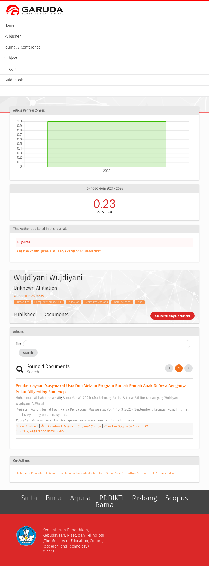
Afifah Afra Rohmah (29, 473)
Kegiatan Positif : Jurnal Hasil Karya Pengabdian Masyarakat (59, 251)
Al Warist (51, 473)
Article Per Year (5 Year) (29, 110)
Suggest (11, 69)
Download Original (58, 426)
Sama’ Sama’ (114, 473)
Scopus (176, 498)
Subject (10, 58)
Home (9, 25)
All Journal (24, 242)
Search (28, 352)
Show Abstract (27, 426)
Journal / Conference (22, 47)
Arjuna (80, 498)
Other (140, 302)
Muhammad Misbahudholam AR (81, 473)
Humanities (22, 302)
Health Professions (96, 302)
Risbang (144, 498)
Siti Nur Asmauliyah (163, 473)
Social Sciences (122, 302)
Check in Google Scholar (122, 426)
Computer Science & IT (48, 302)
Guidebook (13, 80)
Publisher (12, 36)
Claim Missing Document (172, 316)
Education (73, 302)
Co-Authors (21, 461)
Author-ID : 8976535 (29, 296)
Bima (54, 498)
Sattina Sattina (137, 473)
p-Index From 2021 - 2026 (104, 188)
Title (18, 344)
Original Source (90, 426)
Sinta (29, 498)
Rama (104, 504)
